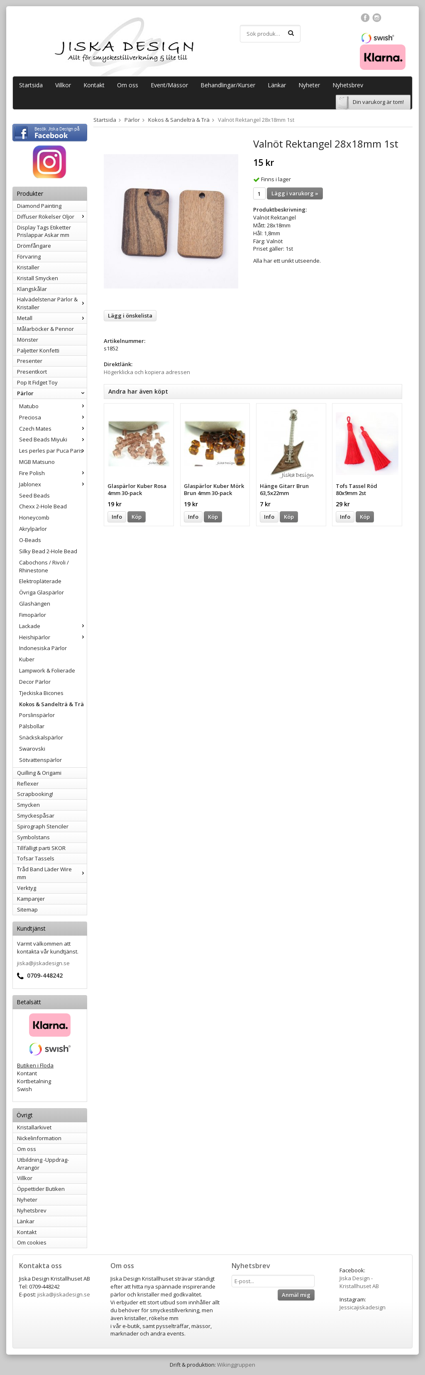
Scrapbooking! (35, 794)
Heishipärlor (53, 637)
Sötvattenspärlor (40, 760)
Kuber (26, 659)
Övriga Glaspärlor (41, 592)
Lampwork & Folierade (47, 670)
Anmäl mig (296, 1295)
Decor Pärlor (35, 681)
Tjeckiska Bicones (41, 693)
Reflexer (28, 783)
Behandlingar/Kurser (227, 85)
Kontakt (94, 85)
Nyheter (309, 85)
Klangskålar (32, 289)
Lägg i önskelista (130, 315)
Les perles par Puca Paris (53, 450)
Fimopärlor (32, 615)
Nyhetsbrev (347, 85)
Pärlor (52, 393)
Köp (137, 516)
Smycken (28, 804)
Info (117, 516)
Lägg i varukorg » (294, 193)
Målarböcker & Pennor (45, 329)
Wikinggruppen (236, 1364)
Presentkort (32, 371)
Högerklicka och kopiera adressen (147, 372)
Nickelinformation (39, 1138)
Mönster (27, 339)
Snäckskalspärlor (41, 737)
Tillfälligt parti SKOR (41, 848)
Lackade (53, 626)
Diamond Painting (39, 205)
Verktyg (26, 888)
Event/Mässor (169, 85)
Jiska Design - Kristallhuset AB (359, 1282)
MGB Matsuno (37, 462)
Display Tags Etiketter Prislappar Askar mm (44, 231)
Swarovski (32, 748)
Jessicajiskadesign (363, 1307)
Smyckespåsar (35, 815)
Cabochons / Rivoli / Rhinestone (44, 566)
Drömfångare (34, 245)
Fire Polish (53, 473)
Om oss (127, 85)
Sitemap (27, 909)
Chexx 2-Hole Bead (43, 506)
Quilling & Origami (39, 772)
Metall (52, 318)
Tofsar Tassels (35, 858)
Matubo (53, 406)
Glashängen (34, 603)
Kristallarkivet (34, 1127)
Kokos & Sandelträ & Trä (51, 704)
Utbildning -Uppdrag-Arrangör (43, 1163)
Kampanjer (31, 898)
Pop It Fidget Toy (37, 382)
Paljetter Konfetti (38, 350)
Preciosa (53, 417)
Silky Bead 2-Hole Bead (48, 551)
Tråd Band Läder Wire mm (52, 873)
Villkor (63, 85)
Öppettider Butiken (41, 1189)
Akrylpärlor (33, 528)
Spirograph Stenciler (42, 826)
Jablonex (53, 484)
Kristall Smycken (37, 278)
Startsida (31, 85)
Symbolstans (33, 837)
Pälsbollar (31, 726)
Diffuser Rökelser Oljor (52, 216)
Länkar (277, 85)
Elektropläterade (40, 581)
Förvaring (29, 256)
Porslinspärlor (37, 715)
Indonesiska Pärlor (43, 648)
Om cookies (31, 1242)
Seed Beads (34, 495)
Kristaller (28, 267)
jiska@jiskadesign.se (43, 963)
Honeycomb (34, 517)
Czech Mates (53, 428)
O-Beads (30, 540)
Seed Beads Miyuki (53, 439)
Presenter (29, 361)
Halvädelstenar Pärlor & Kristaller (52, 303)
